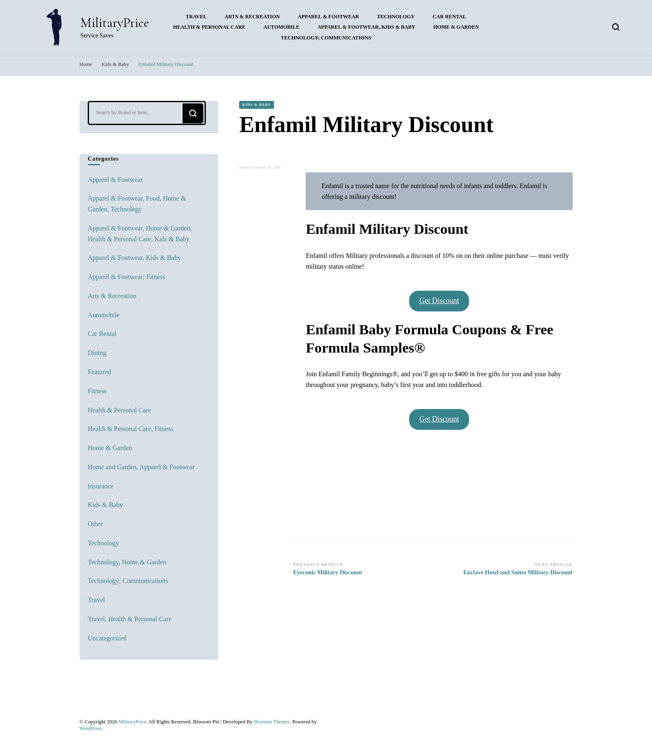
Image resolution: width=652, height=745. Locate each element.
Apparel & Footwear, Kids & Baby (366, 27)
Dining (97, 352)
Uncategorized (107, 638)
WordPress (90, 728)
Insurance (101, 486)
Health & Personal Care (209, 27)
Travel (196, 17)
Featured (99, 371)
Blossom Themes (272, 722)
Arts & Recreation (252, 17)
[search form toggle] (616, 27)
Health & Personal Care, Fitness (130, 428)
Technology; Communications (326, 38)
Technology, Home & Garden (127, 562)
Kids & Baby (256, 105)
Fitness (97, 391)
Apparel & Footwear (328, 17)
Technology (396, 17)
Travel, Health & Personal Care (130, 618)
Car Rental (449, 17)
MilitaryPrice (114, 23)
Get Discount (439, 301)
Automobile (281, 27)
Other (95, 523)
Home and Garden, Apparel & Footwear (141, 467)
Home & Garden (456, 27)
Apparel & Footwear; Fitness (126, 276)
